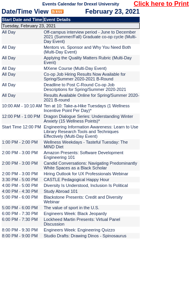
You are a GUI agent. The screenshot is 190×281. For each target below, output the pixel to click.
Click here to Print (161, 3)
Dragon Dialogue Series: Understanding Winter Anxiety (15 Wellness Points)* (88, 118)
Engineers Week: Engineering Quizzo (79, 230)
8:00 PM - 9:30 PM (20, 230)
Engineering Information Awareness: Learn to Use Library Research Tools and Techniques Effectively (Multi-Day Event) (91, 131)
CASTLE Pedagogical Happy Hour (76, 179)
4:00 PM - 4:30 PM (20, 191)
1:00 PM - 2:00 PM (20, 142)
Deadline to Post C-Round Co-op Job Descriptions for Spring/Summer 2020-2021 (85, 87)
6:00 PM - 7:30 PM (20, 213)
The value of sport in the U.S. (71, 207)
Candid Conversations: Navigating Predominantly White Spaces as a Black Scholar (90, 165)
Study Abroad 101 (61, 191)
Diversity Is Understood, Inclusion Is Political (86, 185)
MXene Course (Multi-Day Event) (75, 68)
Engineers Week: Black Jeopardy (75, 213)
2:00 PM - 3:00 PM (20, 152)
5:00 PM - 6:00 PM (20, 197)
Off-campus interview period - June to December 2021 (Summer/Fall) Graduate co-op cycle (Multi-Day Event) (90, 37)
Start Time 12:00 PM (21, 126)
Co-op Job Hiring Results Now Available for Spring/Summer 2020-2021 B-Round (85, 76)
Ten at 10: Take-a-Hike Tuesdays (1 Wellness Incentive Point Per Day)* (87, 108)
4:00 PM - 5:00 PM (20, 185)
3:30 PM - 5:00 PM (20, 179)
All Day (9, 32)
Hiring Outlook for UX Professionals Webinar (86, 173)
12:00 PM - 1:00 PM (21, 116)
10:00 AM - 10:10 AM (22, 105)
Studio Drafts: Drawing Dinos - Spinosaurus (85, 235)
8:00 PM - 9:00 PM (20, 235)
